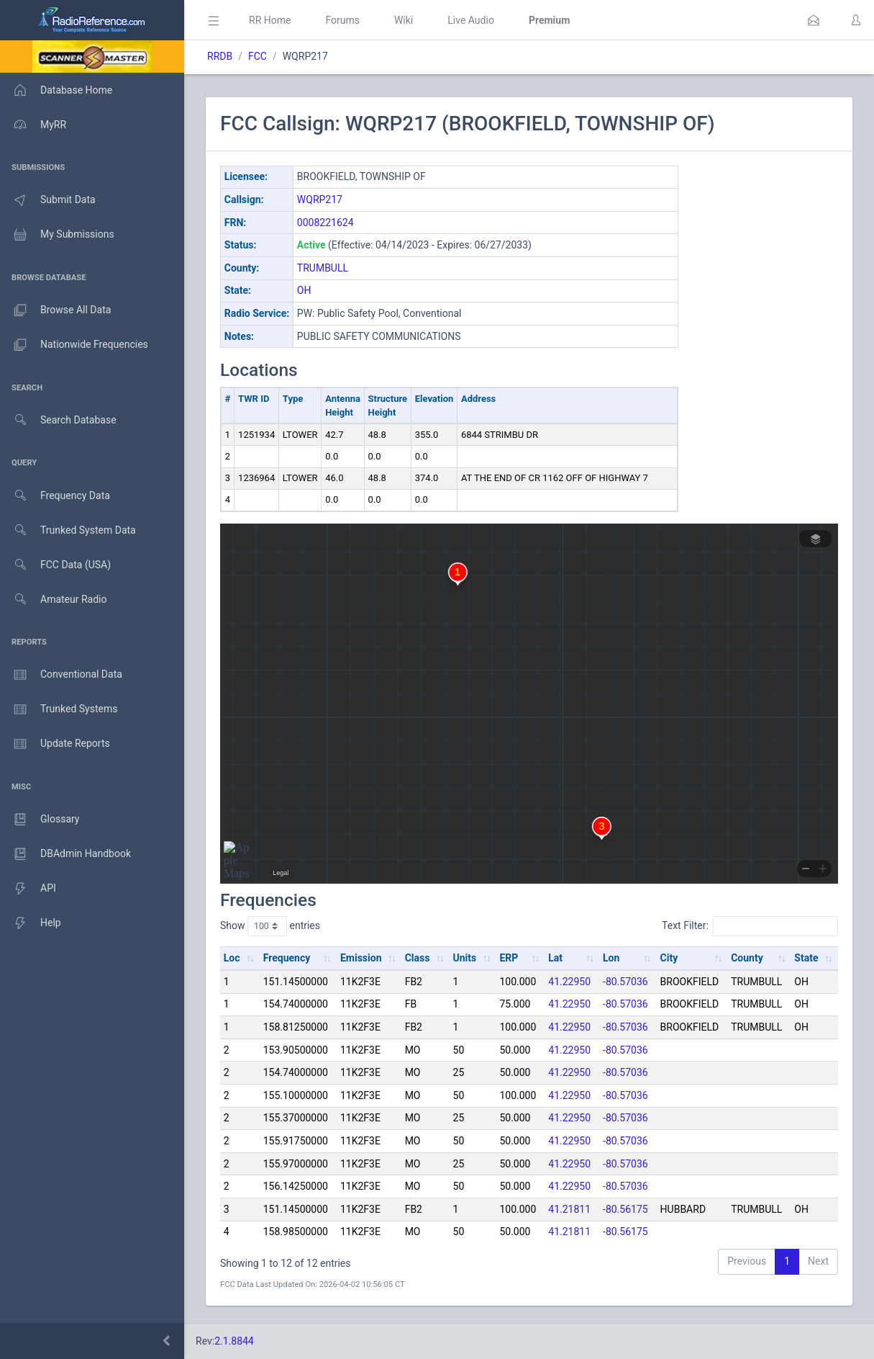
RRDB (219, 56)
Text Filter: (750, 926)
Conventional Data (61, 674)
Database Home (56, 90)
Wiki (403, 20)
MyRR (33, 124)
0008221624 (325, 222)
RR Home (270, 20)
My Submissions (57, 234)
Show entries (270, 926)
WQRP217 (319, 199)
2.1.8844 (234, 1341)
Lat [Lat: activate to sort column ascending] (555, 958)
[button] (813, 20)
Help (30, 923)
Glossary (39, 819)
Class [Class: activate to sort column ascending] (417, 958)
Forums (342, 20)
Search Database (58, 420)
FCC (257, 56)
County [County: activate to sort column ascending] (747, 958)
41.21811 (569, 1209)
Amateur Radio (53, 599)
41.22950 (569, 981)
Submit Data (48, 200)
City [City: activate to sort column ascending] (669, 958)
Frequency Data (55, 496)
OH (304, 290)
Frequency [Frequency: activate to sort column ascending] (287, 958)
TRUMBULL (322, 268)
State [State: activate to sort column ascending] (806, 958)
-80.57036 (625, 981)
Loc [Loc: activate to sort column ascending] (232, 958)
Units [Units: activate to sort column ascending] (465, 958)
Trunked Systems (58, 709)
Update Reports (55, 743)
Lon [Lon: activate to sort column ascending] (611, 958)
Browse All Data (55, 310)
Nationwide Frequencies (74, 344)
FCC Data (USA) (55, 565)
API (28, 888)
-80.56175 (625, 1209)
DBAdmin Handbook (65, 854)
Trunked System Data (68, 530)
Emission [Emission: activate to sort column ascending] (361, 958)
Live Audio (470, 20)
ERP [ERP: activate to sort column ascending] (508, 958)
